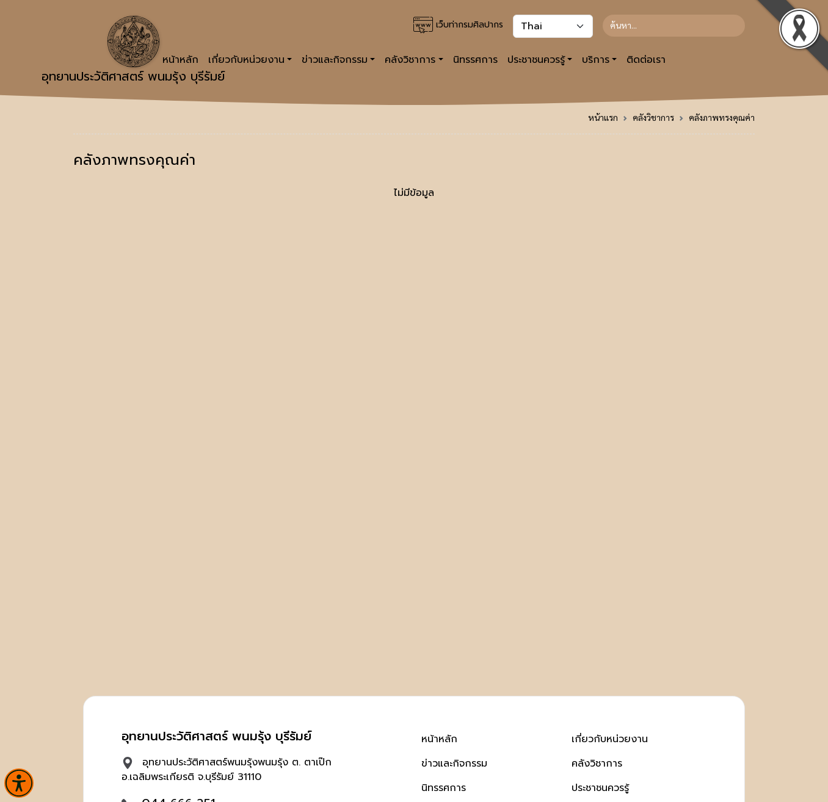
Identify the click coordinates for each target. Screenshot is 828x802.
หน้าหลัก (439, 739)
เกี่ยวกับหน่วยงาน (610, 739)
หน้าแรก (603, 117)
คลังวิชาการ (653, 117)
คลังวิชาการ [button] (410, 59)
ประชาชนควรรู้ (600, 788)
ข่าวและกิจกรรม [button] (335, 59)
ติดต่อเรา (646, 59)
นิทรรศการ (475, 59)
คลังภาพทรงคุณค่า (722, 117)
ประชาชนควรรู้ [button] (536, 59)
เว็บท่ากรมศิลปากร (458, 25)
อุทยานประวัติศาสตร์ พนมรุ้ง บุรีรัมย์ (133, 50)
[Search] (674, 26)
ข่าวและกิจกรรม (454, 763)
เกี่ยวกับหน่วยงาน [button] (246, 59)
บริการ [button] (595, 59)
